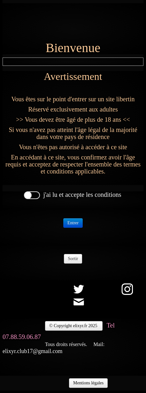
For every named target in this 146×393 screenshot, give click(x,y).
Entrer (73, 222)
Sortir (73, 258)
